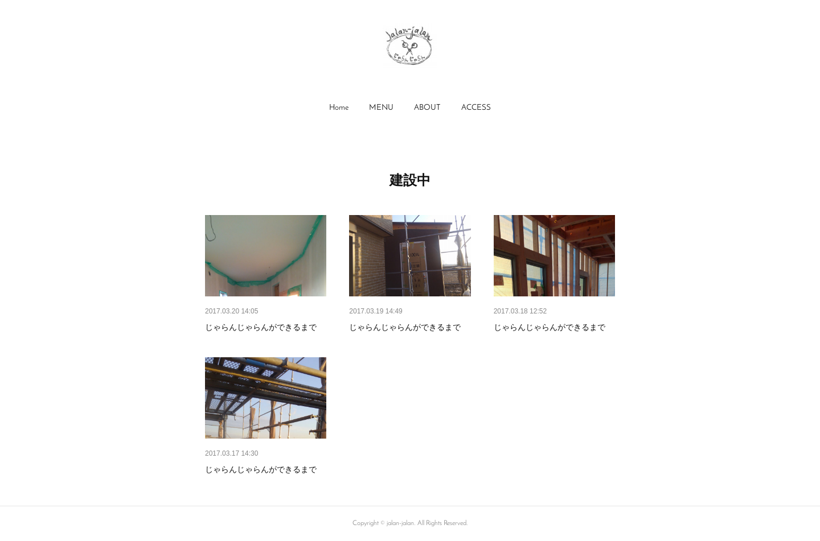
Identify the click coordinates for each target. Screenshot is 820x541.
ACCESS (476, 108)
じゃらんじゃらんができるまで (261, 327)
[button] (338, 108)
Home (338, 108)
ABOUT (427, 108)
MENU (381, 108)
